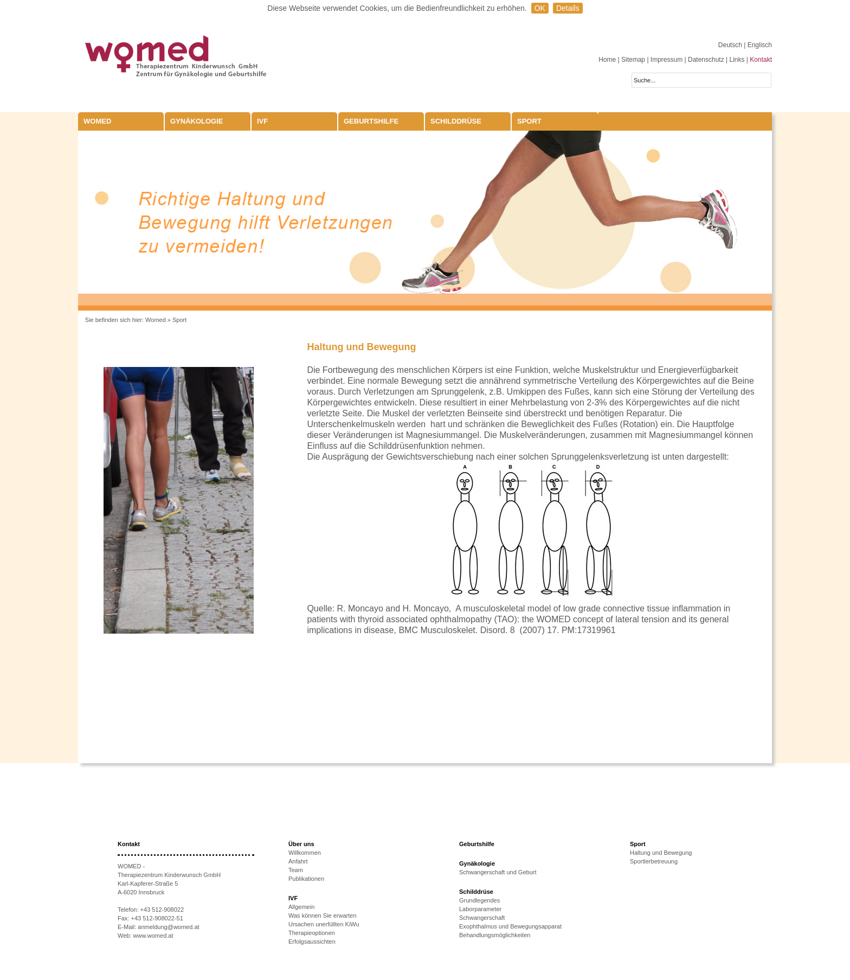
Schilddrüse (455, 121)
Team (295, 870)
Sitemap (633, 59)
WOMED (97, 121)
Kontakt (761, 59)
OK (540, 8)
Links (736, 59)
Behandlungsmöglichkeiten (494, 935)
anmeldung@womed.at (168, 927)
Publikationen (306, 878)
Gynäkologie (196, 121)
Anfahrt (297, 861)
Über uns (301, 844)
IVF (262, 121)
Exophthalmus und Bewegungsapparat (510, 926)
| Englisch (758, 45)
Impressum (666, 59)
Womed (155, 320)
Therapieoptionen (311, 933)
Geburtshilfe (371, 121)
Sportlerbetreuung (654, 861)
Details (567, 8)
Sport (529, 121)
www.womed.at (153, 935)
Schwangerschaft (482, 917)
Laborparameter (480, 909)
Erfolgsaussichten (312, 941)
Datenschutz (706, 59)
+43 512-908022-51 (157, 918)
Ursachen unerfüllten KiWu (323, 924)
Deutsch (731, 45)
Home (607, 59)
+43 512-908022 (162, 909)
